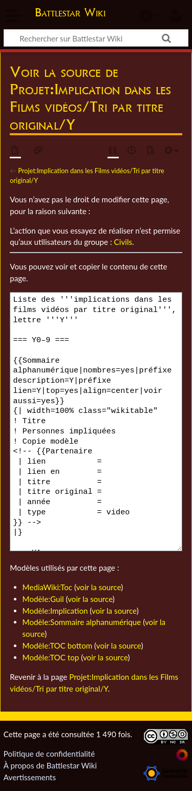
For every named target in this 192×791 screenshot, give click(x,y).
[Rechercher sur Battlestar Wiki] (96, 38)
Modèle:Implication (55, 610)
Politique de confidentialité (49, 753)
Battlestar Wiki (70, 13)
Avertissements (30, 777)
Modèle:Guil (43, 598)
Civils (123, 241)
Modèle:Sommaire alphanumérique (82, 622)
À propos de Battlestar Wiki (50, 765)
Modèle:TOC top (51, 657)
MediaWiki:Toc (48, 587)
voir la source (98, 587)
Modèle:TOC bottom (58, 645)
